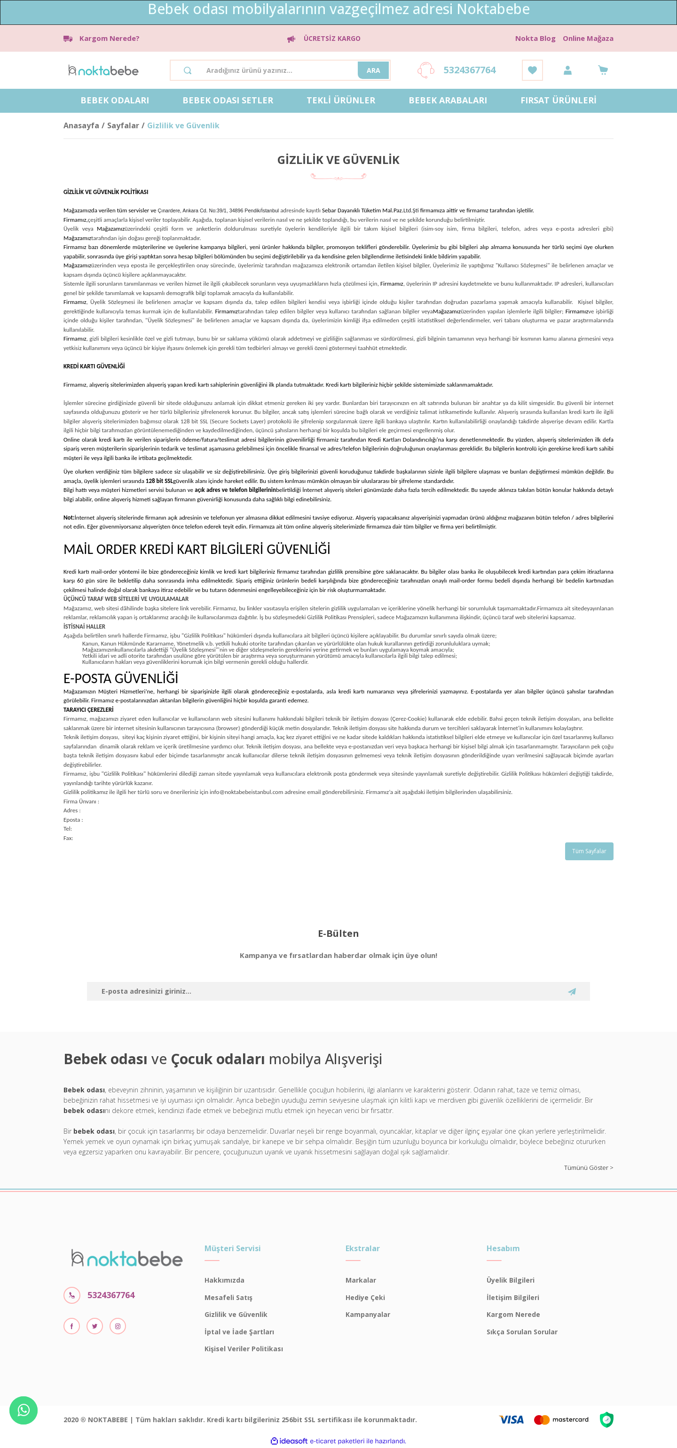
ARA (373, 70)
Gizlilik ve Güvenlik (236, 1314)
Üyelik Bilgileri (511, 1280)
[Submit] (572, 991)
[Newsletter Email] (338, 991)
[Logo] (103, 69)
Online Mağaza (588, 38)
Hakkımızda (224, 1280)
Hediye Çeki (365, 1297)
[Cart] (603, 70)
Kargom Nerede (513, 1314)
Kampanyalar (368, 1314)
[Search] (280, 70)
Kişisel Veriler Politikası (244, 1348)
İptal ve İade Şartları (239, 1331)
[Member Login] (567, 70)
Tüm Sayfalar (589, 851)
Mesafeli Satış (228, 1297)
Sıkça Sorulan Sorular (522, 1331)
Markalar (361, 1280)
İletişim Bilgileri (513, 1297)
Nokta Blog (535, 38)
